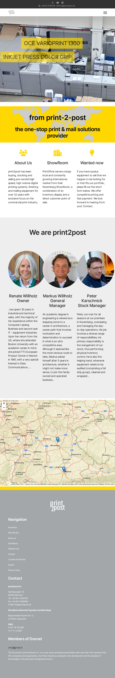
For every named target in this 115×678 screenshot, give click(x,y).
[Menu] (105, 13)
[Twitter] (53, 2)
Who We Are (13, 532)
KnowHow (12, 527)
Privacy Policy (14, 570)
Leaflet (13, 484)
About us (12, 538)
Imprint (11, 565)
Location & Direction (16, 559)
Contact (11, 554)
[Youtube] (58, 2)
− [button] (4, 408)
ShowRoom (13, 543)
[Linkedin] (62, 2)
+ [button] (4, 403)
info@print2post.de (67, 6)
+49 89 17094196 (48, 6)
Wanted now (13, 548)
